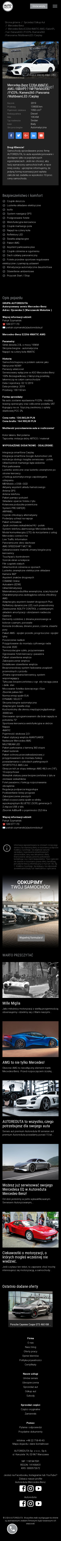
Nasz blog (30, 1347)
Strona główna (12, 22)
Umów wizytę (39, 6)
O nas (30, 1342)
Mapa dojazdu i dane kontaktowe (31, 1443)
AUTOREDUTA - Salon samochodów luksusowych (8, 6)
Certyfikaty (30, 1364)
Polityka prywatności (30, 1360)
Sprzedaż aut (30, 1387)
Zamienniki (30, 1413)
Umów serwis (30, 1378)
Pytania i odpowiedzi (30, 1427)
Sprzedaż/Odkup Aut (34, 22)
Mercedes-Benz (16, 25)
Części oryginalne (30, 1409)
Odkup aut (30, 1391)
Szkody (31, 1395)
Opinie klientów (30, 1355)
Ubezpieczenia (30, 1382)
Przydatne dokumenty (30, 1431)
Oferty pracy (30, 1351)
